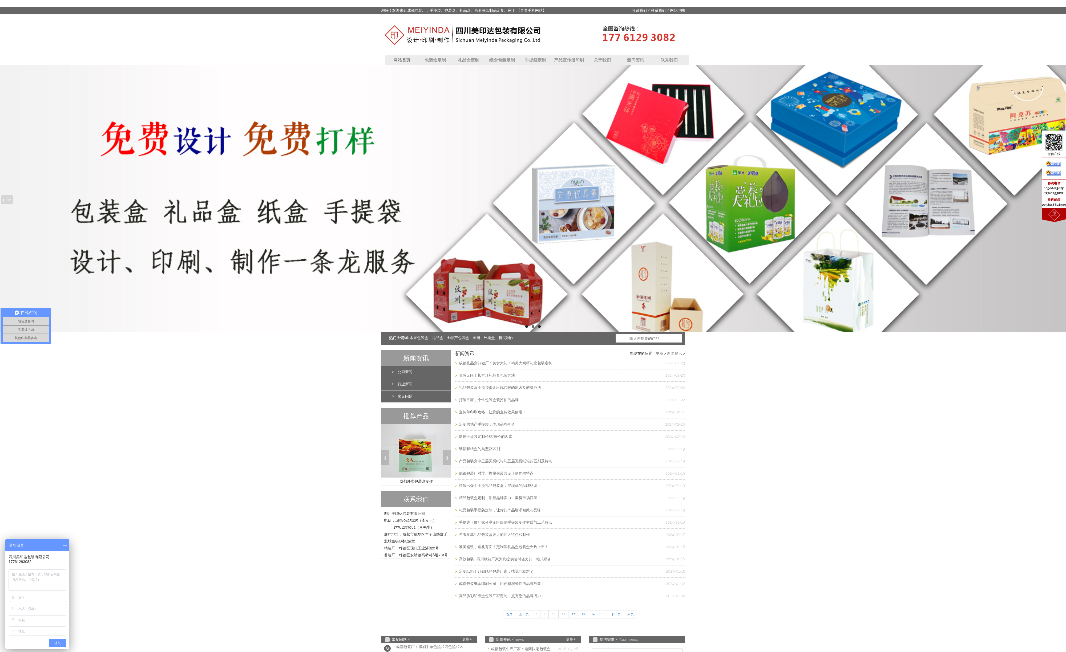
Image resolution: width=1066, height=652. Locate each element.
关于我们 (602, 60)
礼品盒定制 (468, 60)
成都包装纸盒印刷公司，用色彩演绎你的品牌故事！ (501, 584)
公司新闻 (405, 372)
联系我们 (658, 11)
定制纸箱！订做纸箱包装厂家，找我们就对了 (496, 571)
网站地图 (677, 11)
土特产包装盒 (458, 338)
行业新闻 (405, 384)
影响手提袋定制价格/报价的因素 (485, 437)
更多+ (467, 639)
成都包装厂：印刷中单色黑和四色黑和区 (429, 649)
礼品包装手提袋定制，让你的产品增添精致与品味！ (501, 510)
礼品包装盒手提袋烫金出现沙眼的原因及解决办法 (499, 388)
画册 (476, 338)
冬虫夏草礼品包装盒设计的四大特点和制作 (494, 535)
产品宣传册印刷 (569, 60)
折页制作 (506, 338)
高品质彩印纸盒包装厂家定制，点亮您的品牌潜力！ (501, 596)
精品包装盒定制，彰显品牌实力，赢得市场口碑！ (499, 498)
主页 (659, 354)
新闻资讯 (635, 60)
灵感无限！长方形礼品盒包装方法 (486, 375)
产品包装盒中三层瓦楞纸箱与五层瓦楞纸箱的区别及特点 (505, 461)
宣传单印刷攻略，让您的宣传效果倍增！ (492, 412)
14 (593, 614)
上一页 (524, 614)
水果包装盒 (419, 338)
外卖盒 (489, 338)
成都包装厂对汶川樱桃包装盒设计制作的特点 (496, 473)
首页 (509, 614)
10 (553, 614)
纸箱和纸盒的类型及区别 (479, 449)
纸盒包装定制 (502, 60)
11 (563, 614)
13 (583, 614)
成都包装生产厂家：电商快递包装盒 (521, 649)
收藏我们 (639, 11)
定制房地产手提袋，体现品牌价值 (486, 424)
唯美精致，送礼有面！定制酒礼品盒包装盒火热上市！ (503, 547)
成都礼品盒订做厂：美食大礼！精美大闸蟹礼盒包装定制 (505, 363)
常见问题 (405, 396)
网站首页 (401, 60)
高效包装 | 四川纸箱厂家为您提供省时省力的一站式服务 (504, 559)
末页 (630, 614)
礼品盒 (437, 338)
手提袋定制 (535, 60)
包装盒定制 (435, 60)
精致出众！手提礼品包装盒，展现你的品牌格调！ (499, 486)
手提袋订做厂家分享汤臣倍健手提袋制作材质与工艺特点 (505, 522)
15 (602, 614)
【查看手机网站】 (531, 10)
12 (573, 614)
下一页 (616, 614)
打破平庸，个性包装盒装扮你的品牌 (488, 400)
